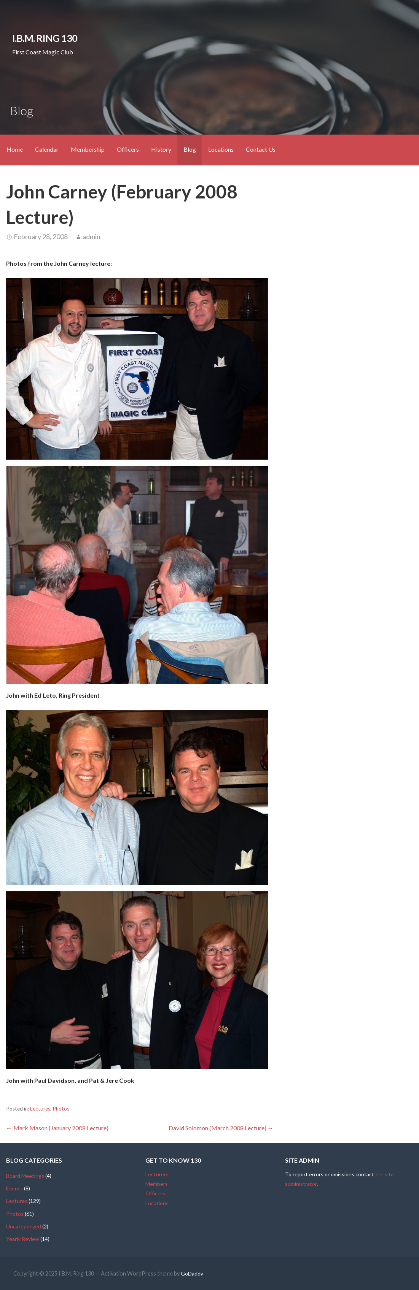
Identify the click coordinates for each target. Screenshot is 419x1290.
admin (91, 236)
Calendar (47, 149)
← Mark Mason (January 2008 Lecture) (57, 1127)
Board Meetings (25, 1176)
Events (14, 1188)
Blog (189, 149)
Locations (221, 149)
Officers (128, 149)
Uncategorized (23, 1226)
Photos (61, 1109)
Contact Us (261, 149)
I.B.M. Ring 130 (44, 38)
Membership (88, 149)
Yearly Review (22, 1239)
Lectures (40, 1109)
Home (14, 149)
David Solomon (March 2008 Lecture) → (221, 1127)
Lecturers (157, 1174)
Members (156, 1184)
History (161, 149)
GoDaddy (192, 1273)
